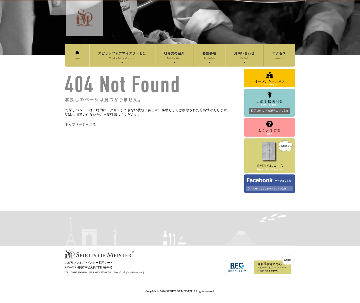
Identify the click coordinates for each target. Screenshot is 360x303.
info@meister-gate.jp (133, 272)
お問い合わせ (244, 55)
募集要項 (209, 55)
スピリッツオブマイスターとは (122, 55)
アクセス (279, 55)
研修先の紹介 (174, 55)
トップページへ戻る (80, 124)
